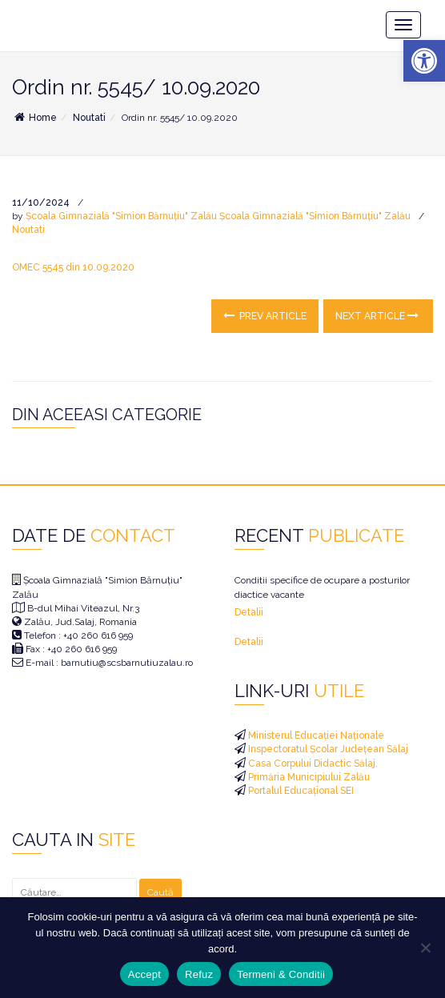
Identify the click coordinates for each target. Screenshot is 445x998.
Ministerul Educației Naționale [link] (315, 735)
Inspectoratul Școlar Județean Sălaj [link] (327, 749)
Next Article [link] (377, 316)
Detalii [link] (249, 612)
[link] (424, 61)
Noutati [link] (89, 117)
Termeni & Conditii (281, 974)
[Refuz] (425, 948)
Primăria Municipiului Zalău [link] (308, 777)
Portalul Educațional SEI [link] (300, 790)
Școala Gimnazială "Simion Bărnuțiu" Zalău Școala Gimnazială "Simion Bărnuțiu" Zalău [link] (218, 216)
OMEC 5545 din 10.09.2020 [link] (73, 267)
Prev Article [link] (265, 316)
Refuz (199, 974)
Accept (144, 974)
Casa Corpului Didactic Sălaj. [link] (312, 763)
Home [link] (34, 117)
